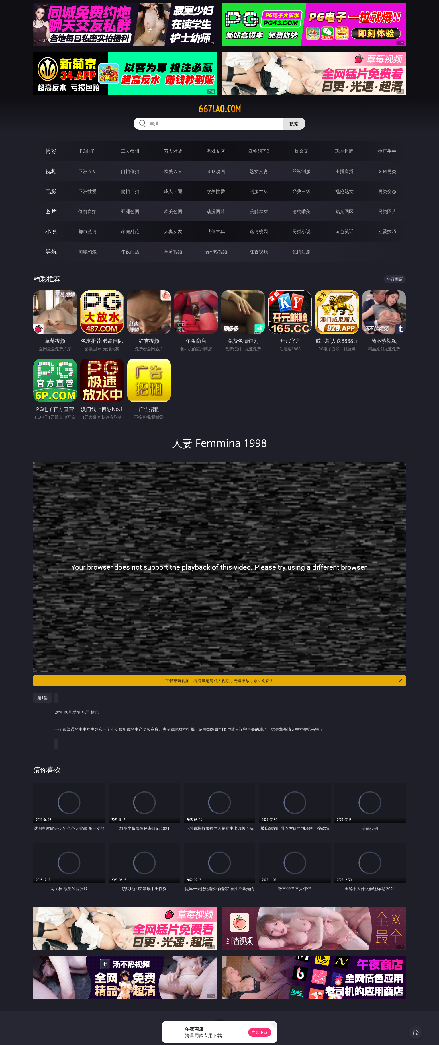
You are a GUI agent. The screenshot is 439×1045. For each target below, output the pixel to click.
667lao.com (219, 109)
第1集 (42, 697)
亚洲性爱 (87, 191)
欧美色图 (173, 211)
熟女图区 (344, 211)
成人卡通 (173, 191)
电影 (51, 191)
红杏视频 (259, 251)
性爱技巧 (387, 231)
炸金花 (301, 151)
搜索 (294, 123)
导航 (51, 251)
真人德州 (130, 151)
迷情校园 (259, 231)
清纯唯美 (301, 211)
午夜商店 (130, 251)
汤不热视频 (215, 251)
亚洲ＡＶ (87, 171)
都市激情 (87, 231)
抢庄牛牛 (387, 151)
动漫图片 (216, 211)
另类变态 (387, 191)
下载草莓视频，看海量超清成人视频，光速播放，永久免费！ (284, 680)
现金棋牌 (344, 151)
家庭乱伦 (130, 231)
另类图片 (387, 211)
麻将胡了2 (258, 151)
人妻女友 (173, 231)
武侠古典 (216, 231)
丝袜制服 (301, 171)
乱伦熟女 (344, 191)
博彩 (51, 151)
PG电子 (87, 151)
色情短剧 (301, 251)
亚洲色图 (130, 211)
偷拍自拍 (130, 191)
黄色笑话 (344, 231)
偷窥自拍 (87, 211)
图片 (51, 211)
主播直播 (344, 171)
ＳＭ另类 (387, 171)
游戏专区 (216, 151)
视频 (51, 171)
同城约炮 (87, 251)
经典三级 (301, 191)
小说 (51, 231)
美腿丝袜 (259, 211)
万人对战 (173, 151)
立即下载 (260, 1032)
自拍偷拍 (130, 171)
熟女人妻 (259, 171)
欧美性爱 (216, 191)
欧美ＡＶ (173, 171)
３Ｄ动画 (216, 171)
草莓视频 (173, 251)
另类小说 (301, 231)
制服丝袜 (259, 191)
